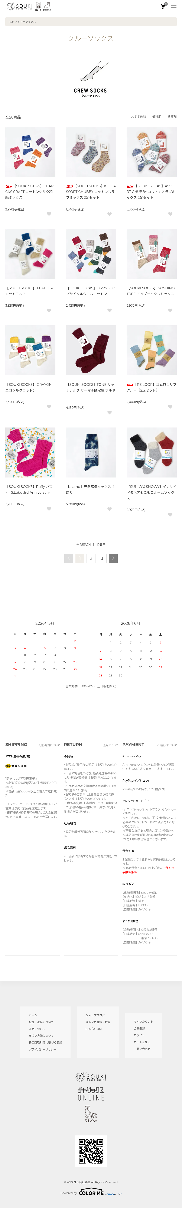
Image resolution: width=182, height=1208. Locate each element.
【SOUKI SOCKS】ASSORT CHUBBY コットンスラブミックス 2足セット (151, 192)
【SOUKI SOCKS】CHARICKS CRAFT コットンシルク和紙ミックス (30, 192)
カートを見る (142, 1042)
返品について (37, 1029)
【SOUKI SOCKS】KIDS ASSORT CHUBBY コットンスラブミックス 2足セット (91, 192)
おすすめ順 (138, 116)
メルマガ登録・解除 (97, 1022)
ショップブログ (95, 1015)
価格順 (156, 116)
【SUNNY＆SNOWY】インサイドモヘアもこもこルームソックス (151, 492)
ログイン (139, 1035)
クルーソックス (27, 21)
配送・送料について (41, 1022)
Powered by (91, 1191)
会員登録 (139, 1028)
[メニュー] (173, 6)
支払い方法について (41, 1035)
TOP (11, 21)
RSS (88, 1029)
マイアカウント (143, 1021)
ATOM (97, 1029)
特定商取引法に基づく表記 (45, 1042)
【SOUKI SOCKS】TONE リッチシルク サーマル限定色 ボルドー (91, 390)
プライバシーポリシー (42, 1049)
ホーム (33, 1015)
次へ (113, 558)
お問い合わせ (142, 1049)
